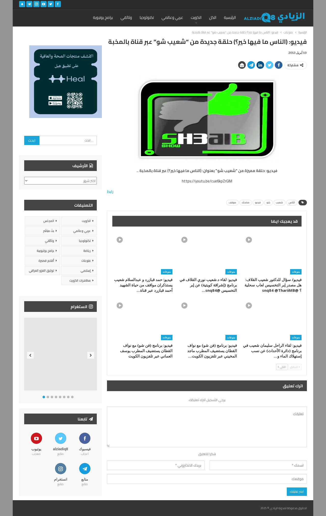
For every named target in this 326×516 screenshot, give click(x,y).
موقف (232, 202)
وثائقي (126, 17)
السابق (295, 366)
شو (268, 202)
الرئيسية (230, 17)
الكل (212, 17)
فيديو (258, 202)
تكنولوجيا (147, 17)
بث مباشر (48, 231)
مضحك (245, 202)
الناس (292, 202)
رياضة (87, 251)
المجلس (48, 221)
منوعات (296, 271)
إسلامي (85, 270)
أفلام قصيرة (46, 260)
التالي (282, 366)
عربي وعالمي (172, 17)
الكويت (196, 17)
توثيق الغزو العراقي (41, 270)
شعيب (279, 202)
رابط (110, 191)
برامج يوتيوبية (45, 251)
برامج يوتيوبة (103, 17)
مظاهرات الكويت (80, 280)
